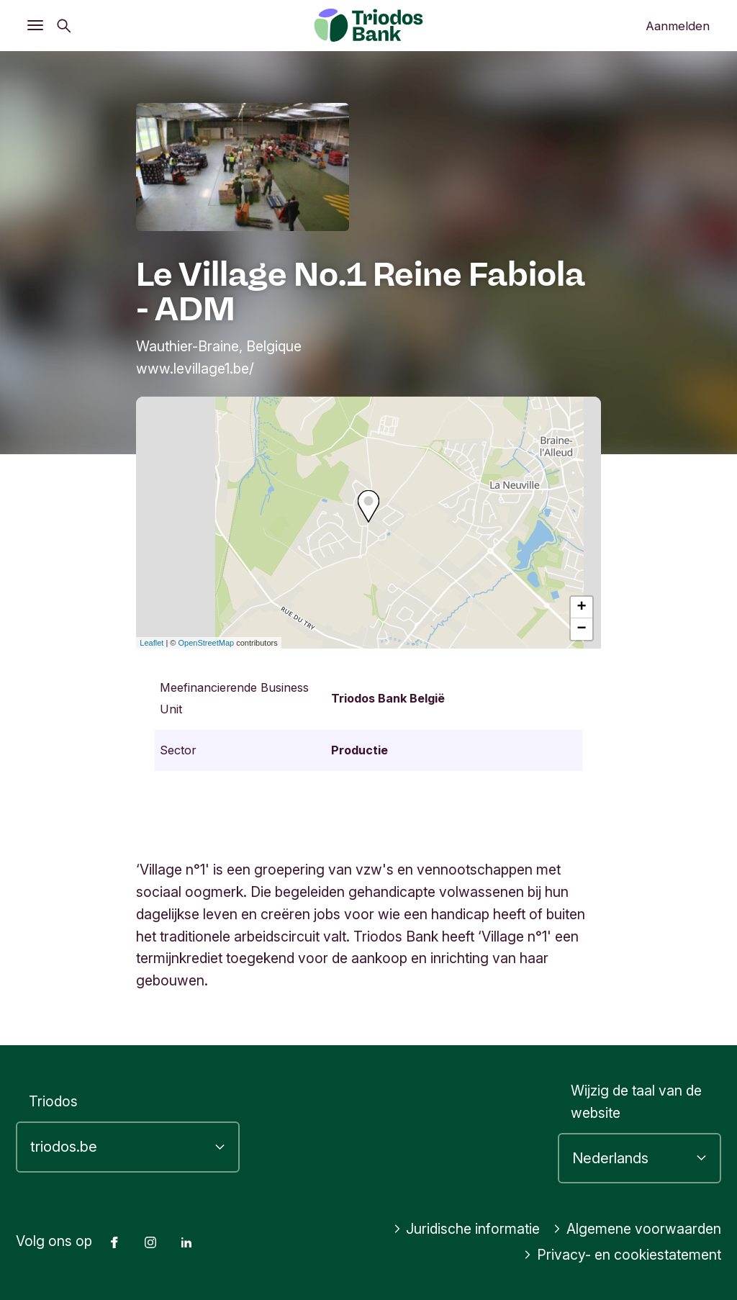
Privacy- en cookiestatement (622, 1254)
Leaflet (151, 642)
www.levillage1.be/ (195, 368)
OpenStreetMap (206, 642)
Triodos (53, 1101)
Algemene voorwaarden (637, 1228)
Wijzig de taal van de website (636, 1101)
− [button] (582, 629)
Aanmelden (678, 26)
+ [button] (582, 607)
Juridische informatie (467, 1228)
